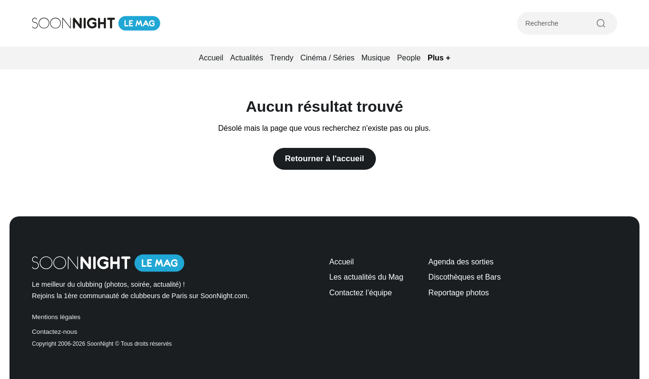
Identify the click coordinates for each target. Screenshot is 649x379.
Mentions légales (56, 317)
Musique (376, 58)
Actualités (246, 58)
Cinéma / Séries (327, 58)
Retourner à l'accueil (324, 158)
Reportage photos (458, 293)
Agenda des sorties (460, 262)
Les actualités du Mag (366, 277)
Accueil (211, 58)
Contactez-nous (54, 331)
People (409, 58)
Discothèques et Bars (464, 277)
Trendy (282, 58)
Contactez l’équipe (360, 293)
